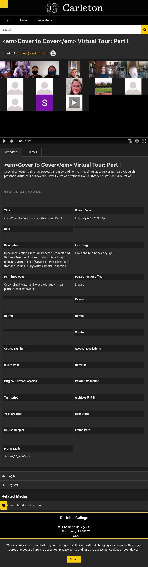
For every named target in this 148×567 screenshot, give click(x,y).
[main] (74, 273)
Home (23, 20)
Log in (8, 20)
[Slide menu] (4, 4)
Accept (74, 559)
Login (8, 476)
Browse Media (44, 20)
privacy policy (68, 549)
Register (10, 485)
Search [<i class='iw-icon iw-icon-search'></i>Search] (144, 29)
